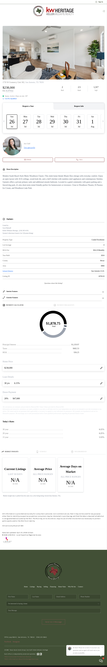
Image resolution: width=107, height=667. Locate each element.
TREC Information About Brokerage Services (21, 659)
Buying (39, 587)
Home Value (62, 587)
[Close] (102, 647)
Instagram (16, 642)
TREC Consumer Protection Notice (17, 657)
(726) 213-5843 (41, 637)
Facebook (7, 642)
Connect (80, 587)
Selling (46, 587)
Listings (32, 587)
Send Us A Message (53, 622)
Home (26, 587)
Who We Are (72, 587)
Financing (53, 587)
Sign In (99, 2)
